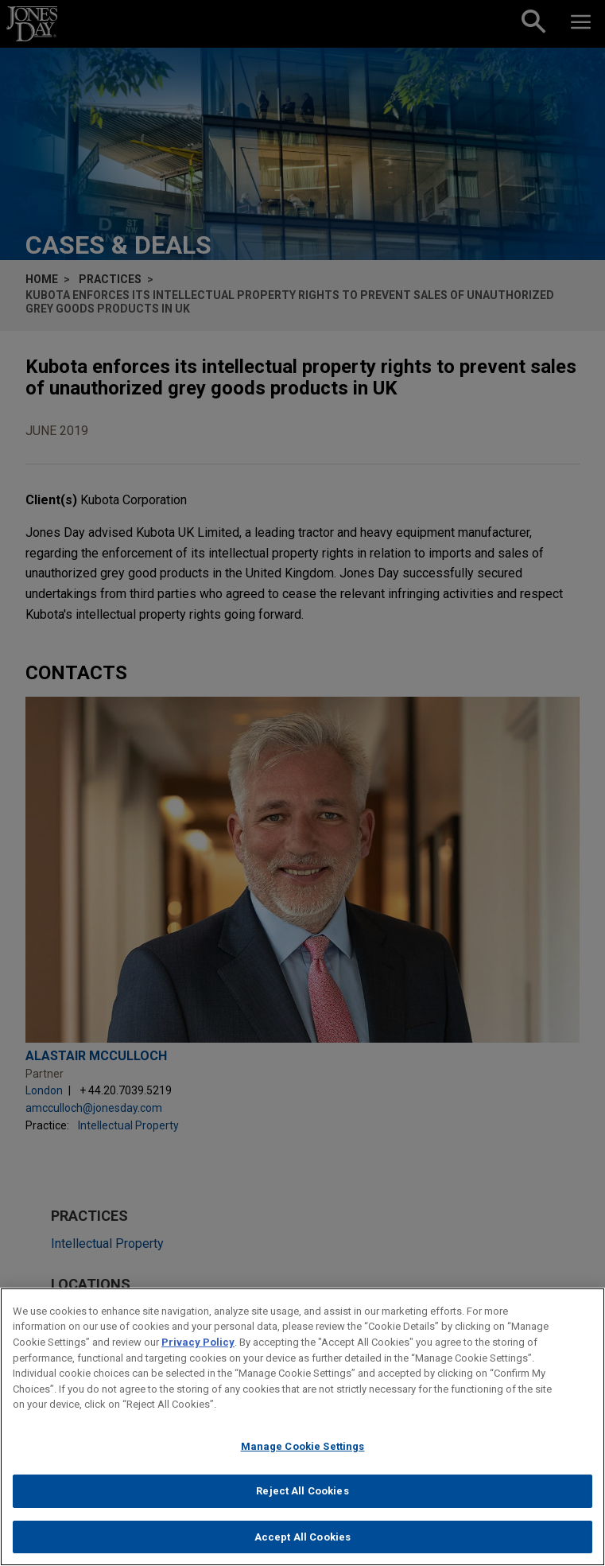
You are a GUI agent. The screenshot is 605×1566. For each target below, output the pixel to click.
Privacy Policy (198, 1352)
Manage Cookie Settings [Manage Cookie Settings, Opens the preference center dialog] (303, 1456)
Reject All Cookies (302, 1501)
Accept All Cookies (302, 1546)
